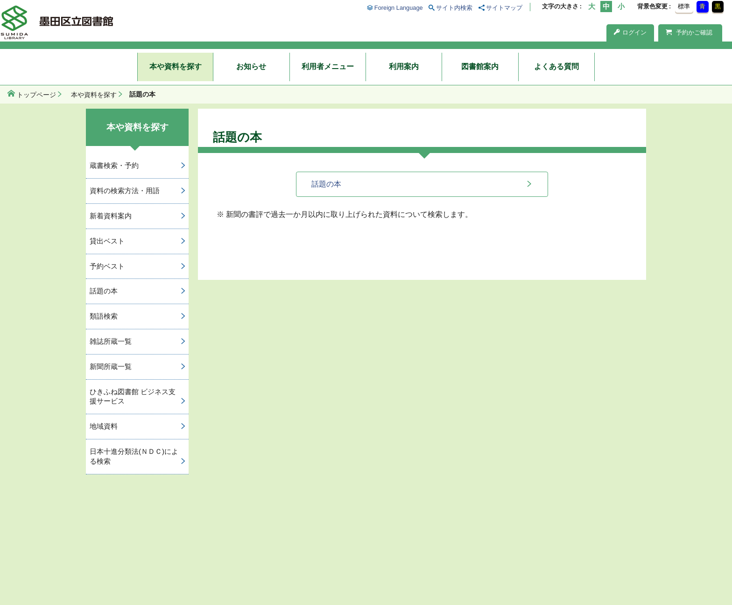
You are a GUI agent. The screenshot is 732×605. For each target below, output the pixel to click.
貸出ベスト (107, 241)
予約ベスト (107, 266)
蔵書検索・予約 (114, 165)
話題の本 (326, 184)
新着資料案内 (111, 216)
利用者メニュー (328, 66)
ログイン (630, 32)
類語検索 (104, 316)
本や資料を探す (175, 66)
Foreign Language (398, 7)
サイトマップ (504, 7)
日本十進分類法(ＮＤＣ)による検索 (134, 456)
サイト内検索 (454, 7)
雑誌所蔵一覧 (111, 341)
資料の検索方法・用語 (125, 191)
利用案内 (404, 66)
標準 (684, 6)
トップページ (36, 94)
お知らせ (251, 66)
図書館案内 (480, 66)
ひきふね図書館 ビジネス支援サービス (133, 396)
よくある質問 (556, 66)
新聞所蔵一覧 (111, 366)
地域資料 (104, 426)
